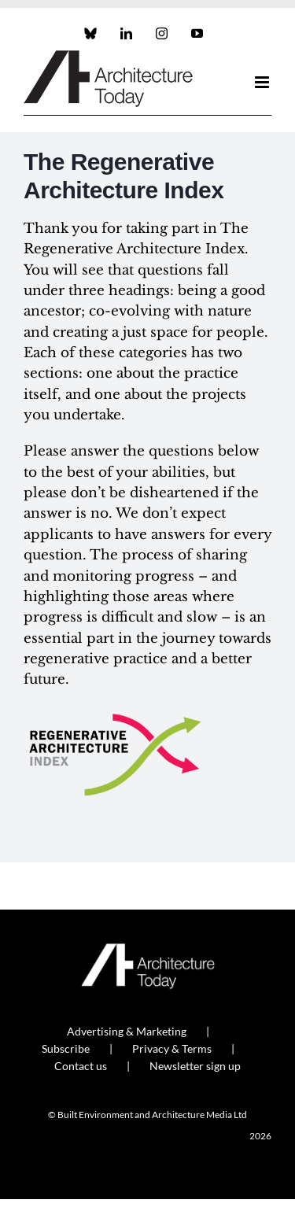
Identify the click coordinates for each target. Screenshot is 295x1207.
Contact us (80, 1065)
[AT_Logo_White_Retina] (148, 950)
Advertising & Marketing (126, 1031)
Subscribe (66, 1048)
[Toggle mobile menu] (263, 82)
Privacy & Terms (172, 1048)
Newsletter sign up (195, 1065)
